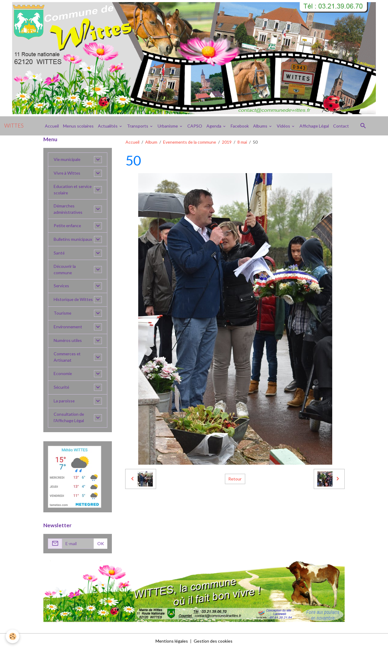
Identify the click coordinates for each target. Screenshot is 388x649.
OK (100, 543)
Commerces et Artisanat (68, 357)
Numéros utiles (68, 340)
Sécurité (62, 387)
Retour (235, 478)
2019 (227, 142)
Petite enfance (68, 225)
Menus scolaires (78, 125)
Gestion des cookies (213, 641)
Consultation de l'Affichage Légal (69, 418)
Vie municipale (67, 159)
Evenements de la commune (189, 142)
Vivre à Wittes (67, 173)
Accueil (52, 125)
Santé (59, 253)
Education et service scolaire (73, 190)
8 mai (242, 142)
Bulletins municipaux (73, 239)
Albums (260, 125)
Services (62, 286)
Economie (63, 374)
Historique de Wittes (74, 299)
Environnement (68, 327)
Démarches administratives (68, 209)
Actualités (108, 125)
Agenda (214, 125)
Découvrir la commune (65, 269)
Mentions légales (172, 641)
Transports (138, 125)
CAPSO (194, 125)
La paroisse (64, 401)
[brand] (14, 126)
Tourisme (63, 313)
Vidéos (284, 125)
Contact (341, 125)
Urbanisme (168, 125)
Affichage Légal (314, 125)
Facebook (240, 125)
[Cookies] (13, 636)
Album (151, 142)
